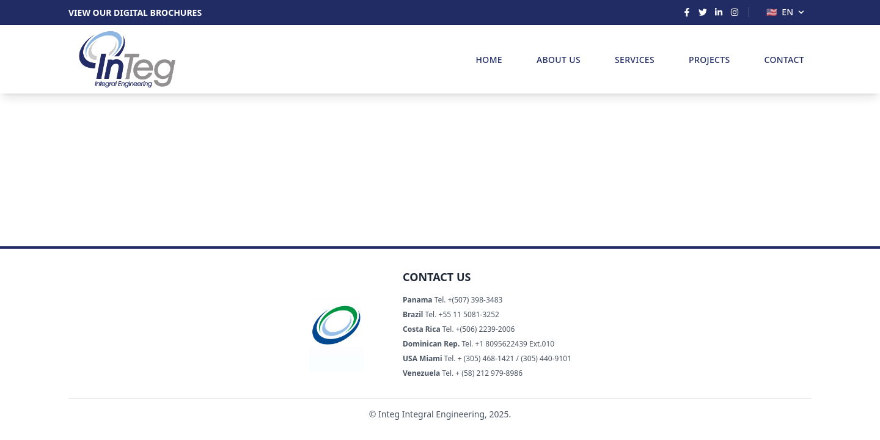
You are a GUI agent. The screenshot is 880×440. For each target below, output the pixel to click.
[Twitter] (702, 12)
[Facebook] (687, 12)
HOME (488, 59)
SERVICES (634, 59)
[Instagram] (734, 12)
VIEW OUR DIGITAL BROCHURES (135, 12)
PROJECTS (709, 59)
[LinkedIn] (718, 12)
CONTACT (784, 59)
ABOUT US (559, 59)
